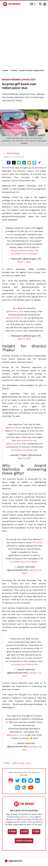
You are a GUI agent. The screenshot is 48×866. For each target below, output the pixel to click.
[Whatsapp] (19, 163)
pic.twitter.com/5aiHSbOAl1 (24, 664)
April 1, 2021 (24, 262)
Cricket (6, 763)
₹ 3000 (24, 831)
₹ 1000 (36, 831)
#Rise (31, 231)
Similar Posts (15, 861)
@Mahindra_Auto (15, 735)
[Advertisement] (24, 39)
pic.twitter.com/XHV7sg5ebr (24, 562)
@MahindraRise (13, 427)
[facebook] (9, 163)
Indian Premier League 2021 (18, 79)
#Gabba (19, 330)
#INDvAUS (37, 542)
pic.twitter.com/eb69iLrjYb (24, 450)
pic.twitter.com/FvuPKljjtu (24, 253)
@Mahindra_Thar (15, 311)
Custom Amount (24, 840)
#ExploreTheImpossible (22, 250)
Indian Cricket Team (22, 763)
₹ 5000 (12, 831)
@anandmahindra (15, 318)
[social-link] (39, 163)
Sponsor (24, 817)
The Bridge (32, 772)
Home (6, 70)
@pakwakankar (13, 443)
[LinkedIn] (24, 163)
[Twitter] (14, 163)
